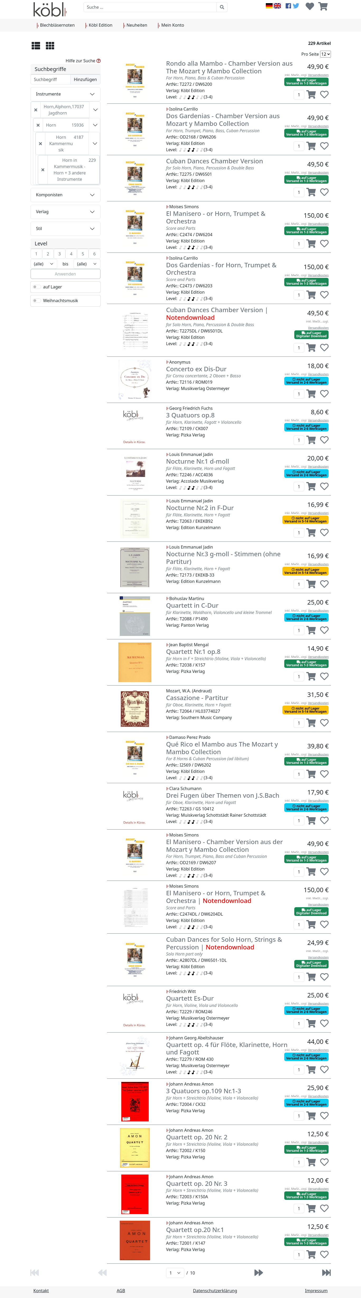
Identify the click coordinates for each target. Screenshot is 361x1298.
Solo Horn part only (184, 954)
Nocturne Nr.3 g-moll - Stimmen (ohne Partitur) (223, 557)
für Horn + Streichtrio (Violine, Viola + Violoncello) (212, 1098)
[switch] (37, 287)
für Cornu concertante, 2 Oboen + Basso (203, 376)
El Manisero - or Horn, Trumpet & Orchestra (216, 217)
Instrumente (48, 94)
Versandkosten (318, 75)
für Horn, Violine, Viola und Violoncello (202, 1005)
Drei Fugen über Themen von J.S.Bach (223, 795)
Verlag (42, 212)
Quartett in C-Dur (192, 605)
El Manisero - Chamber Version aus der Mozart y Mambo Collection (224, 845)
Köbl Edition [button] (98, 25)
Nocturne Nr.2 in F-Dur (200, 507)
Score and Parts (180, 228)
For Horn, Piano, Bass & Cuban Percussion (205, 78)
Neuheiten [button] (135, 25)
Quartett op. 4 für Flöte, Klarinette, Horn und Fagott (227, 1048)
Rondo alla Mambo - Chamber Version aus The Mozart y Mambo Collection (229, 67)
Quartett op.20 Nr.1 (195, 1229)
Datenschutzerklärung (215, 1291)
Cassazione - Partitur (197, 697)
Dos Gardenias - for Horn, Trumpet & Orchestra (221, 268)
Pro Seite (310, 54)
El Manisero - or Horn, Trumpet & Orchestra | (216, 896)
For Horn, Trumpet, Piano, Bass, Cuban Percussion (212, 131)
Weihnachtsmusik (60, 300)
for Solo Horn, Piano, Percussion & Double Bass (210, 168)
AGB (121, 1291)
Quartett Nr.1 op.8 (193, 651)
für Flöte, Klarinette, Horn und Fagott (200, 468)
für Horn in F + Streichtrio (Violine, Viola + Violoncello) (216, 659)
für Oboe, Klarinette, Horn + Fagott (198, 705)
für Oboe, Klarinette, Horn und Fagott (201, 802)
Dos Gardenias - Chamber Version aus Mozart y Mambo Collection (223, 119)
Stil (39, 228)
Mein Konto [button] (171, 25)
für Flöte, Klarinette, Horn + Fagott (198, 515)
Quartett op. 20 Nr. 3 (197, 1183)
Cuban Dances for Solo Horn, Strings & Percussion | (224, 943)
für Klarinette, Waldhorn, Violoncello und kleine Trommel (219, 612)
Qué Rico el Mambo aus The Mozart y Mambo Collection (222, 748)
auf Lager (52, 287)
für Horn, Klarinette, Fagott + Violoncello (203, 422)
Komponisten (49, 195)
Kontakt (41, 1291)
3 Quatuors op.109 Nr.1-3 (203, 1090)
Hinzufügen (85, 79)
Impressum (316, 1291)
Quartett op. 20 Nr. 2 (197, 1137)
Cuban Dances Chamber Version (214, 160)
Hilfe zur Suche (83, 61)
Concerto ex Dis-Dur (196, 368)
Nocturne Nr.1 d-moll (197, 461)
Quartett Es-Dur (190, 998)
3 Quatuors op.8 (190, 415)
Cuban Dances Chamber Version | (217, 313)
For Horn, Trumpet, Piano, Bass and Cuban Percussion (216, 856)
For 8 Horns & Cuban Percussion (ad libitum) (207, 759)
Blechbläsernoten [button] (56, 25)
